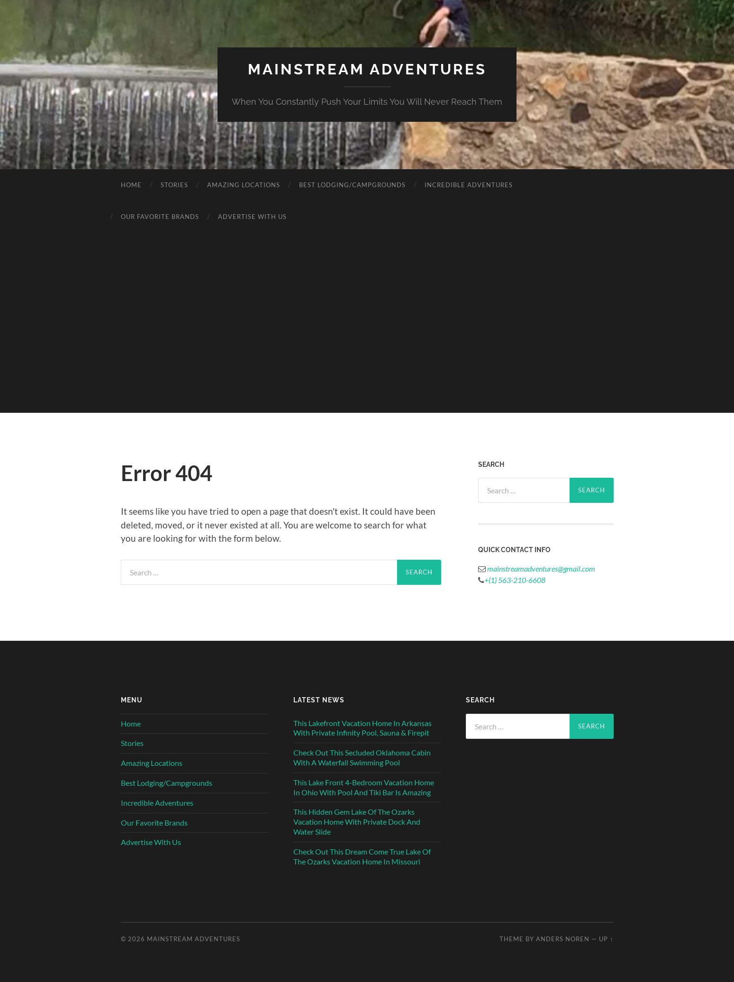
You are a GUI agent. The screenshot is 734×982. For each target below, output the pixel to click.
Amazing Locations (243, 184)
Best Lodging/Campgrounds (352, 184)
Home (131, 184)
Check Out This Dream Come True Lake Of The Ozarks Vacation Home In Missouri (362, 855)
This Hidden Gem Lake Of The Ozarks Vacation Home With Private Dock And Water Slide (356, 821)
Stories (174, 184)
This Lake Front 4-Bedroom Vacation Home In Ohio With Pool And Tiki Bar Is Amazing (363, 786)
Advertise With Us (252, 216)
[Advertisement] (367, 346)
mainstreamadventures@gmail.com (540, 568)
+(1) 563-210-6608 (514, 579)
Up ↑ (606, 938)
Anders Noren (562, 938)
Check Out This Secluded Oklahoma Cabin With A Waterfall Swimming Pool (362, 757)
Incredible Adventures (469, 184)
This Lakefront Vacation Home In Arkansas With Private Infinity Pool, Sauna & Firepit (362, 727)
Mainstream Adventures (367, 69)
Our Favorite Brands (160, 216)
